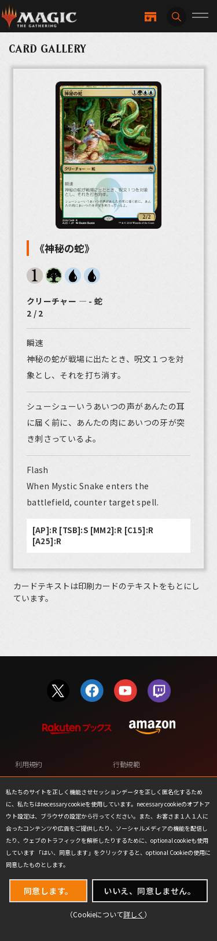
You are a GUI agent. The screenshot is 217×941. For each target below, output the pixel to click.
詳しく (133, 914)
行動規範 (126, 764)
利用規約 (28, 764)
